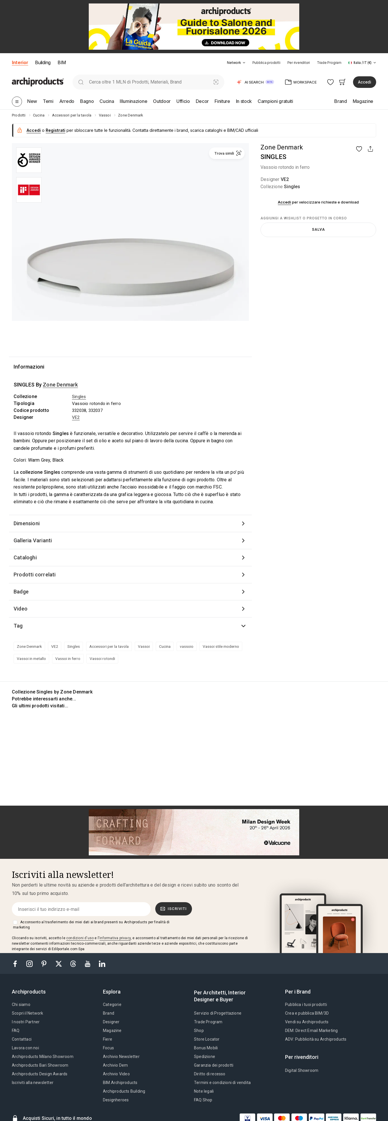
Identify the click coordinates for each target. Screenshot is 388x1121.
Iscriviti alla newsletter (32, 1082)
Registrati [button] (55, 130)
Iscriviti (173, 909)
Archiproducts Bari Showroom (40, 1065)
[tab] (244, 62)
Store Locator (207, 1039)
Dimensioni (27, 523)
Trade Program (329, 62)
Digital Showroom (301, 1070)
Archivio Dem (115, 1065)
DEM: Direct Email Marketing (311, 1030)
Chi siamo (21, 1004)
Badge (21, 592)
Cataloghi (25, 557)
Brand (108, 1013)
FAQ (16, 1030)
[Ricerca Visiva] (216, 82)
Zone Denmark (281, 147)
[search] (81, 82)
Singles (292, 186)
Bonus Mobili (206, 1048)
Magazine (112, 1030)
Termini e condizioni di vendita (222, 1082)
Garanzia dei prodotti (213, 1065)
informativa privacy (115, 938)
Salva (318, 229)
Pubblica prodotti (266, 62)
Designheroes (116, 1100)
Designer (111, 1022)
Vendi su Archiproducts (306, 1022)
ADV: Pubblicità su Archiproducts (315, 1039)
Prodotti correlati (35, 574)
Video (20, 609)
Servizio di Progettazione (217, 1013)
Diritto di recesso (210, 1074)
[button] (236, 62)
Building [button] (42, 62)
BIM (62, 62)
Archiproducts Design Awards (39, 1074)
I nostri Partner (26, 1022)
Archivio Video (116, 1074)
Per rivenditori (298, 62)
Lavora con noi (25, 1048)
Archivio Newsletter (121, 1056)
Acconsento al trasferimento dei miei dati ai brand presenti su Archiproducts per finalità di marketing (91, 924)
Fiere (107, 1039)
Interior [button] (20, 62)
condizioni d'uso (80, 938)
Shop (199, 1030)
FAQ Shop (203, 1100)
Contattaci (22, 1039)
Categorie (112, 1004)
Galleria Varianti (33, 540)
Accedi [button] (364, 82)
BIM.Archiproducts (120, 1082)
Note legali (204, 1091)
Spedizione (204, 1056)
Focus (108, 1048)
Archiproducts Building (124, 1091)
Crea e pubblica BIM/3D (307, 1013)
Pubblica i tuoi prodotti (306, 1004)
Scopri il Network (27, 1013)
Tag (18, 626)
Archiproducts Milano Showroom (42, 1056)
